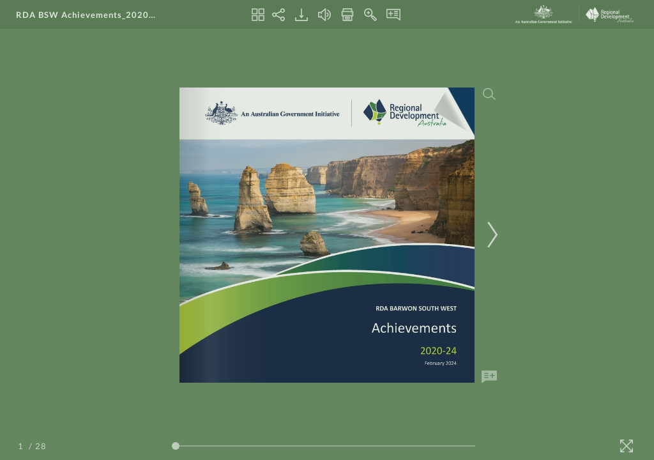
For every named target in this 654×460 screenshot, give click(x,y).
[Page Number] (22, 446)
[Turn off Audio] (324, 15)
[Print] (347, 15)
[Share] (278, 15)
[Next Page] (490, 235)
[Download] (301, 15)
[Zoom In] (370, 15)
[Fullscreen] (626, 446)
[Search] (489, 93)
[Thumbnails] (258, 15)
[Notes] (393, 15)
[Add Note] (489, 377)
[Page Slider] (323, 446)
